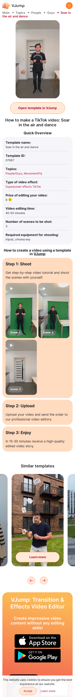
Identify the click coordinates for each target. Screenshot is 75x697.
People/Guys (14, 173)
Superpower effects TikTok (23, 186)
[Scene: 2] (54, 310)
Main (6, 13)
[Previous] (31, 580)
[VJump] (13, 5)
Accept (28, 691)
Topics (20, 13)
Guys (51, 13)
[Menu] (69, 5)
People (36, 13)
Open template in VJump (37, 108)
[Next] (44, 580)
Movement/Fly (33, 173)
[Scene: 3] (21, 367)
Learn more (48, 691)
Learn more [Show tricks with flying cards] (37, 557)
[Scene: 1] (21, 310)
